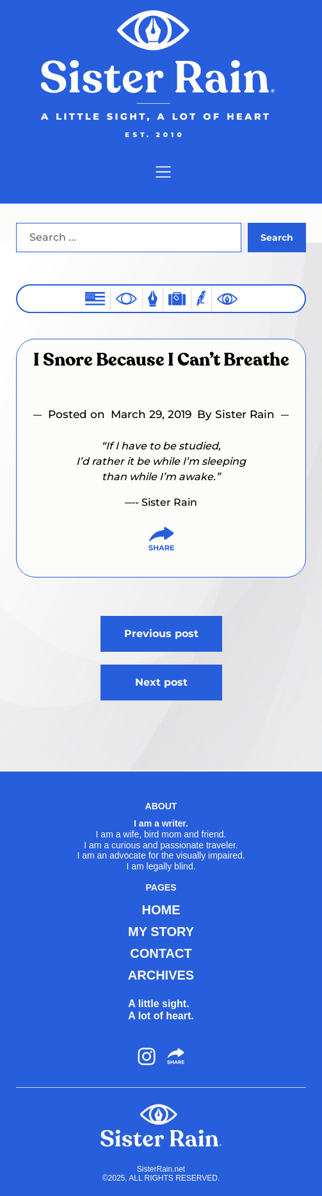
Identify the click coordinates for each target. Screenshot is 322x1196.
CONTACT (160, 953)
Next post (161, 682)
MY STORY (161, 932)
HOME (161, 910)
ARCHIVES (161, 975)
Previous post (161, 633)
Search (277, 237)
